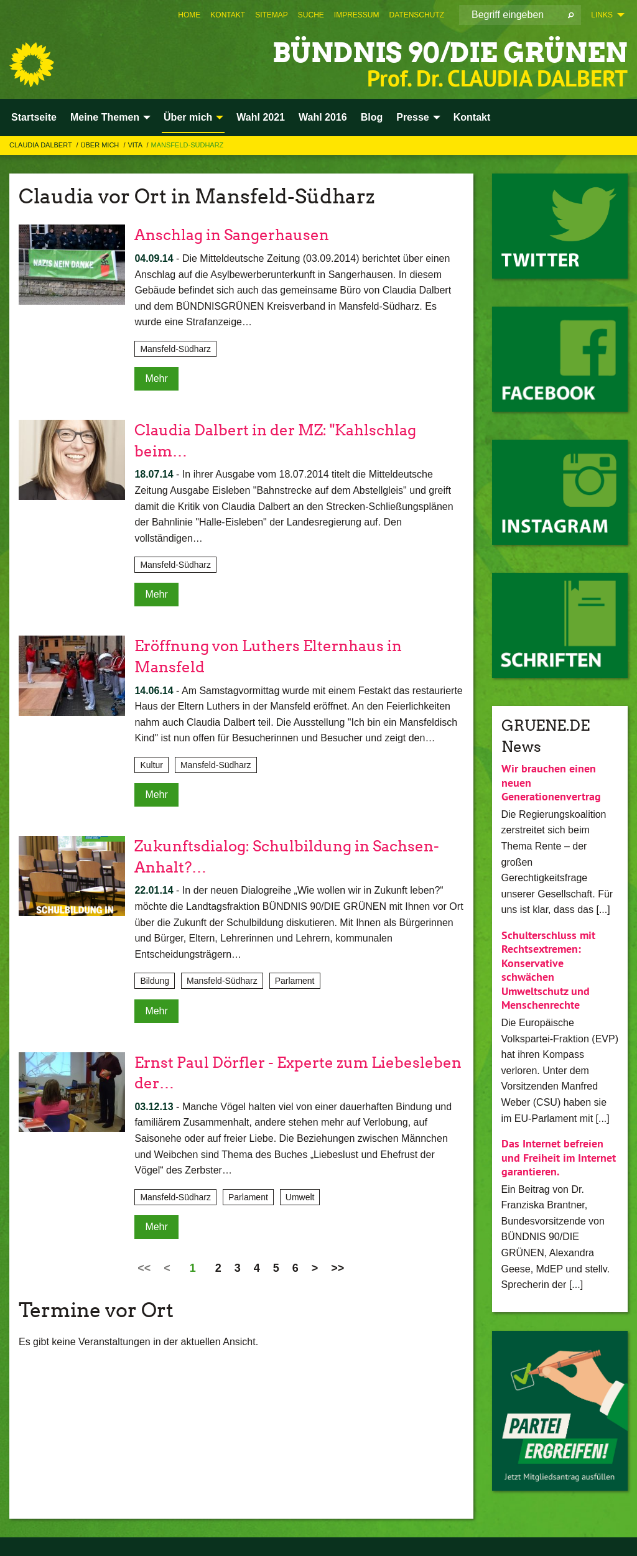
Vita (136, 145)
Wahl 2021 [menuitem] (260, 117)
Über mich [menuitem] (188, 117)
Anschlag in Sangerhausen (231, 235)
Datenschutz (416, 15)
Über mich (101, 145)
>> (337, 1268)
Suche (311, 15)
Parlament (295, 981)
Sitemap (271, 15)
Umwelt (300, 1197)
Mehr (156, 378)
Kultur (151, 765)
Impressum (356, 15)
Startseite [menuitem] (34, 117)
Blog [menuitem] (372, 117)
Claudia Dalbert (41, 145)
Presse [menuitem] (412, 117)
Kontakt (227, 15)
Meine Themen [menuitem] (104, 117)
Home (189, 15)
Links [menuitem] (602, 15)
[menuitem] (189, 15)
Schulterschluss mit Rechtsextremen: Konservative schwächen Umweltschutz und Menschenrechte (548, 970)
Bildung (154, 981)
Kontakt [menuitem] (472, 117)
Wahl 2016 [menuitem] (323, 117)
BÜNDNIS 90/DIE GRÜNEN (446, 52)
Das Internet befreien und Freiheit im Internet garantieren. (558, 1157)
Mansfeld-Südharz (187, 145)
